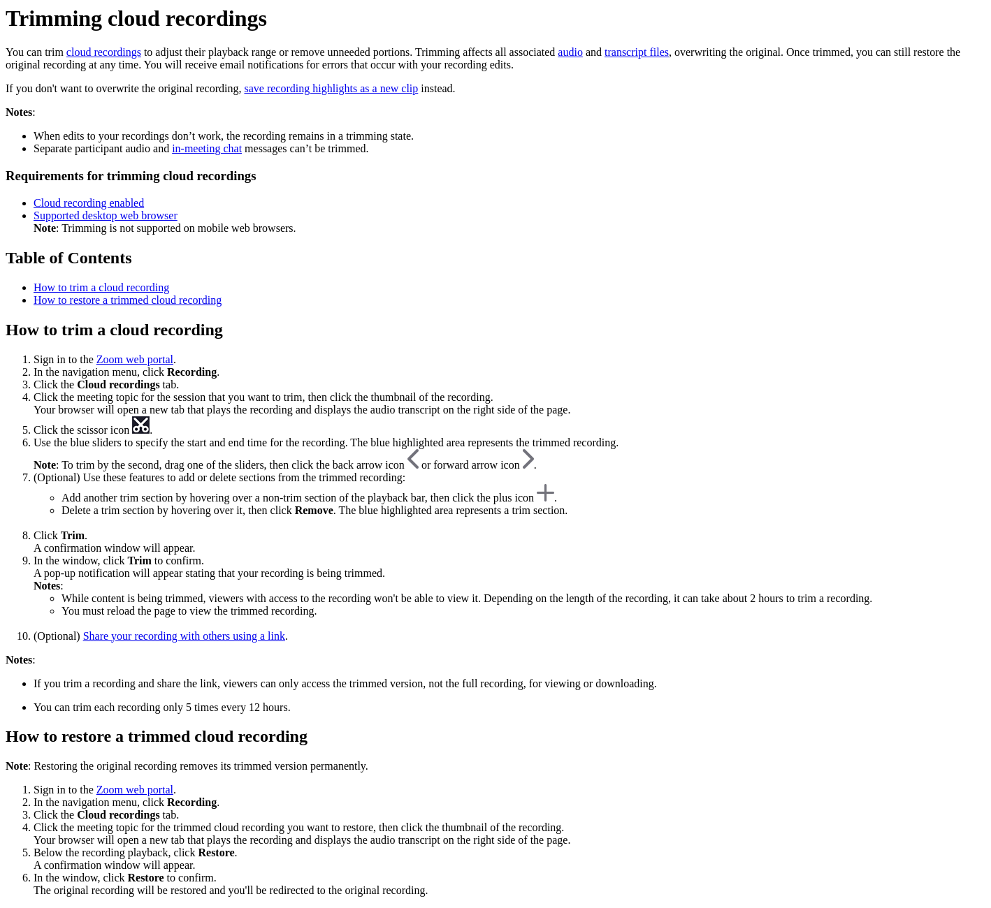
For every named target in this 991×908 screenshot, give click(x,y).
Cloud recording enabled (89, 203)
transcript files (637, 52)
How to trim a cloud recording (101, 287)
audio (570, 52)
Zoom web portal (134, 359)
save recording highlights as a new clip (331, 88)
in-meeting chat (207, 148)
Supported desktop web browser (106, 215)
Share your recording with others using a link (184, 636)
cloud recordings (103, 52)
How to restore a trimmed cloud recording (128, 300)
